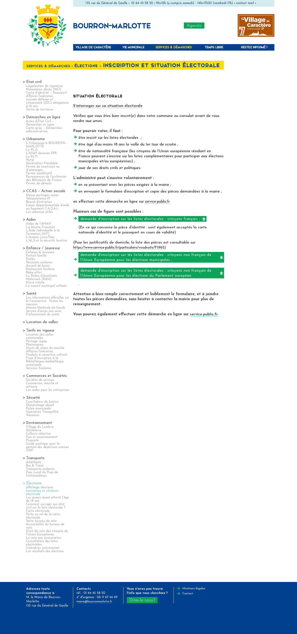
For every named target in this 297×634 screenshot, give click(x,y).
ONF (29, 450)
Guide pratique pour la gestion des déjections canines (47, 445)
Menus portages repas (42, 195)
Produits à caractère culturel (46, 354)
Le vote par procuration (43, 538)
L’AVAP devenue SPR (41, 153)
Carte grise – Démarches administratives (44, 130)
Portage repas (36, 341)
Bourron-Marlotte (112, 25)
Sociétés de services (40, 380)
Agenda (194, 26)
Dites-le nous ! (143, 600)
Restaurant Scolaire (40, 269)
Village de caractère (93, 47)
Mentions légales (194, 588)
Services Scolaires (38, 368)
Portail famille (36, 255)
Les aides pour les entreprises (47, 390)
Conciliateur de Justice (42, 401)
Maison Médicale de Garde (45, 307)
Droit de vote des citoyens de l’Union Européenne (47, 533)
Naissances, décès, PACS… (44, 89)
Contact (188, 593)
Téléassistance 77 (38, 198)
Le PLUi (32, 150)
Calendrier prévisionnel (42, 548)
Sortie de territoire (39, 109)
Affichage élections (39, 487)
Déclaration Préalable (42, 163)
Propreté (32, 440)
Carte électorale (37, 511)
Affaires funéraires (39, 96)
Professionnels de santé (42, 314)
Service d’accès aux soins (43, 311)
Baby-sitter (34, 272)
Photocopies (34, 344)
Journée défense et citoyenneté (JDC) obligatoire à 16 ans (47, 103)
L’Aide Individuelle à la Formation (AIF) (43, 232)
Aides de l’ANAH (38, 223)
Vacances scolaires (39, 262)
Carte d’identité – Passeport (46, 92)
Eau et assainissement (42, 437)
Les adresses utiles (39, 212)
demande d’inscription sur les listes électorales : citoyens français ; (144, 219)
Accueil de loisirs (38, 265)
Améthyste (33, 462)
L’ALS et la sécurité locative (46, 240)
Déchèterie (34, 430)
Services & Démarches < (52, 66)
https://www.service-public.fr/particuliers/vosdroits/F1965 (120, 248)
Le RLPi (32, 156)
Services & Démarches (174, 47)
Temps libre (214, 47)
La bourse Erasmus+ (41, 227)
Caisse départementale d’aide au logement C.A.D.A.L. (47, 207)
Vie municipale (133, 47)
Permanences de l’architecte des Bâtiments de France (46, 178)
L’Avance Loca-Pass (40, 237)
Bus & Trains (35, 465)
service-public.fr (158, 202)
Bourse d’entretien (39, 202)
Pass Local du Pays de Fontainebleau (42, 474)
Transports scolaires (40, 469)
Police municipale (38, 408)
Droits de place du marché (45, 348)
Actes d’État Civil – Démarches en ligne (40, 123)
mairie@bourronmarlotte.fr (96, 601)
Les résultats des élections (45, 551)
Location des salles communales (39, 336)
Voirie (30, 160)
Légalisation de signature (44, 86)
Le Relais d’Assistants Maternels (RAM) (41, 277)
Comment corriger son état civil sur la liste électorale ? (45, 506)
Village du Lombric (40, 427)
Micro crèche (35, 282)
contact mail (245, 3)
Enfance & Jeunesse (40, 252)
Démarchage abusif (40, 405)
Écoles (30, 259)
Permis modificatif (39, 173)
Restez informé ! (254, 47)
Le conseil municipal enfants (46, 286)
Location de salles (42, 322)
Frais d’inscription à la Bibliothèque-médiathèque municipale (45, 362)
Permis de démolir (39, 183)
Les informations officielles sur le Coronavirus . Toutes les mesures (47, 301)
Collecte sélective (38, 433)
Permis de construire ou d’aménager (43, 168)
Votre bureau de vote (41, 521)
